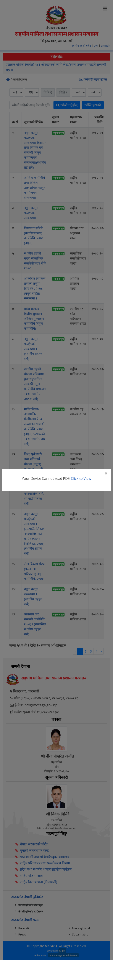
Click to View (81, 478)
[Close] (106, 473)
